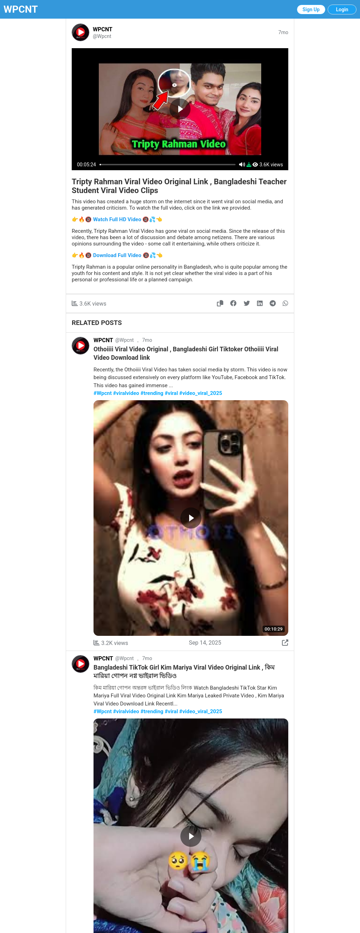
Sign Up (311, 9)
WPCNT (21, 9)
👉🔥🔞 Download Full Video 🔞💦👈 (117, 255)
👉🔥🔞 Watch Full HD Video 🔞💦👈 (117, 219)
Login (342, 9)
